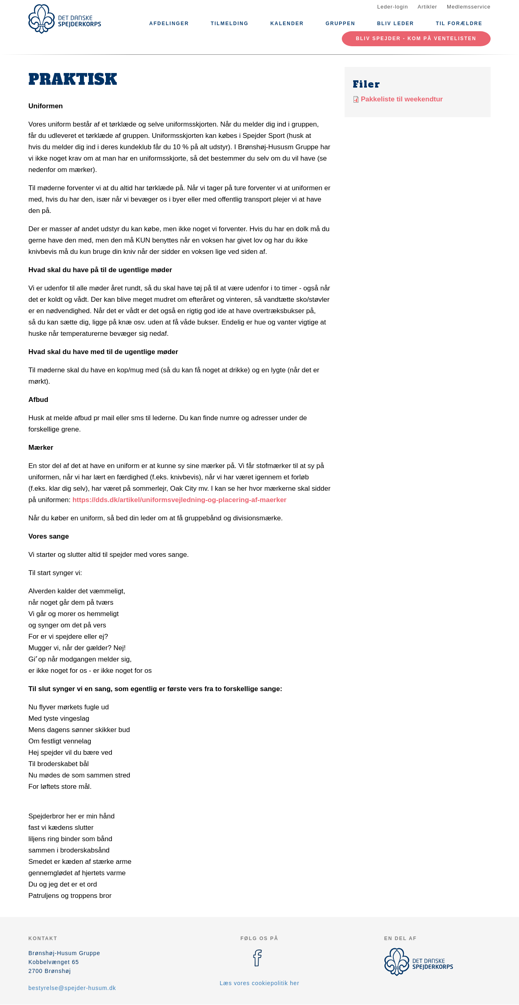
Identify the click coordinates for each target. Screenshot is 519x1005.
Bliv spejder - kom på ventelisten (416, 38)
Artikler (427, 7)
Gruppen (340, 23)
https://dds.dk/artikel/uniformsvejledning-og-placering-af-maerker (180, 500)
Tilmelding (230, 23)
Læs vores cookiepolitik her (260, 983)
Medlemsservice (469, 7)
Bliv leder (395, 23)
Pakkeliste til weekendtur (402, 99)
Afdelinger (169, 23)
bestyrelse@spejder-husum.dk (72, 988)
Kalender (287, 23)
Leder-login (392, 7)
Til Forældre (459, 23)
